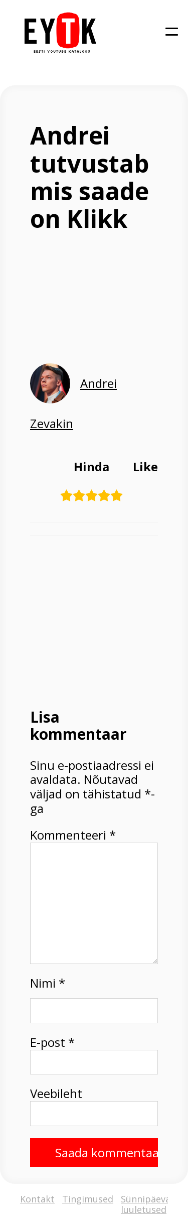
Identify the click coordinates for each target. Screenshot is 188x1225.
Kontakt (37, 1199)
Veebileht (56, 1093)
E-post (52, 1042)
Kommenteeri (73, 835)
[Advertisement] (94, 621)
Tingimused (87, 1199)
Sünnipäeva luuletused (145, 1204)
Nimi (47, 983)
